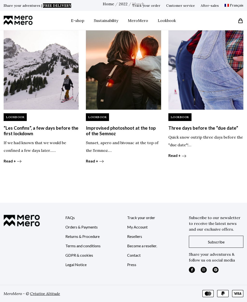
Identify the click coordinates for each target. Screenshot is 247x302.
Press (131, 264)
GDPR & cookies (79, 255)
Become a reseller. (142, 245)
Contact (134, 255)
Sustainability (106, 20)
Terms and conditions (83, 245)
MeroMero (138, 20)
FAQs (70, 217)
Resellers (134, 236)
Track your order (141, 217)
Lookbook (167, 20)
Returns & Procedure (82, 236)
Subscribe (216, 242)
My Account (137, 227)
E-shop (77, 20)
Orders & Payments (81, 227)
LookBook (15, 117)
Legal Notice (76, 264)
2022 (123, 3)
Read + (12, 161)
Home (108, 3)
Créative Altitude (45, 293)
